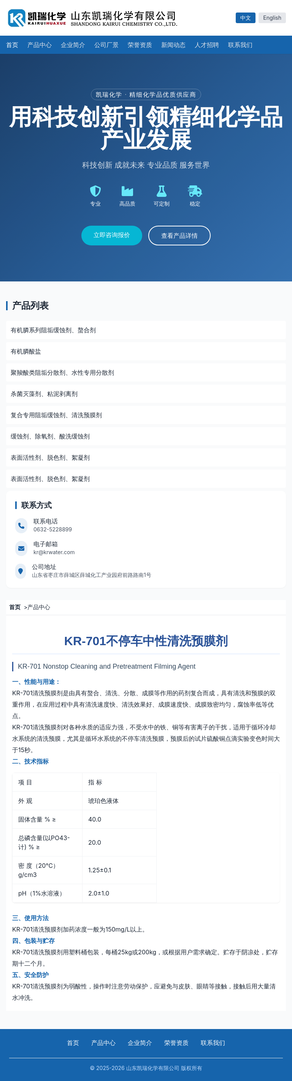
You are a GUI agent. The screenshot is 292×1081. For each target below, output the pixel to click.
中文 (245, 17)
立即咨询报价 (112, 235)
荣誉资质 (176, 1042)
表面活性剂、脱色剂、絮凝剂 (50, 457)
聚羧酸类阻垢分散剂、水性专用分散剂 (62, 372)
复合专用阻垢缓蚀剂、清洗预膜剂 (56, 415)
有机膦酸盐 (26, 351)
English (272, 17)
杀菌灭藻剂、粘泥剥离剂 (44, 394)
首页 (73, 1042)
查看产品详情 (179, 235)
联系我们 (213, 1042)
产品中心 (38, 607)
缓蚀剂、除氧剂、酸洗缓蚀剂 (50, 436)
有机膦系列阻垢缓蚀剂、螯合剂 (53, 330)
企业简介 (140, 1042)
